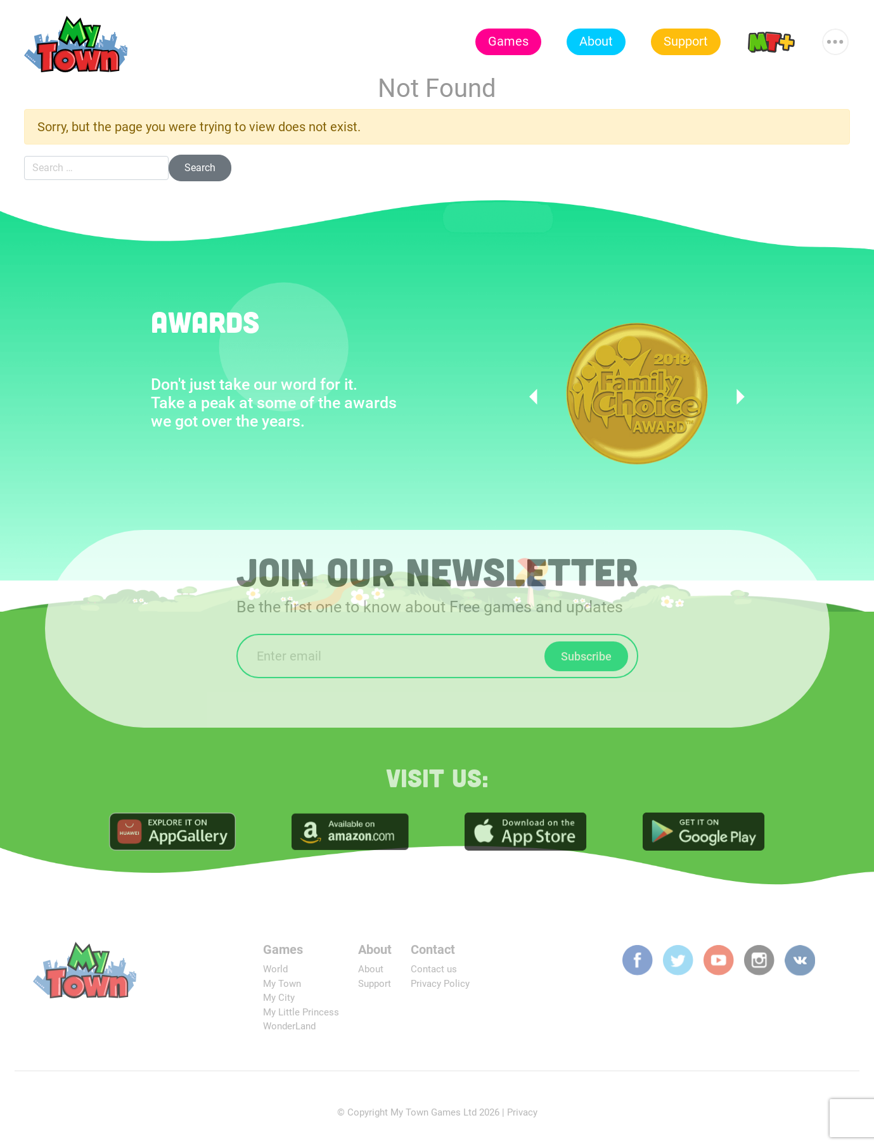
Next (737, 397)
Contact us (434, 973)
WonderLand (289, 1030)
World (275, 973)
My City (279, 1001)
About (596, 41)
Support (686, 41)
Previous (537, 397)
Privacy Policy (440, 987)
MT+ (771, 41)
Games (508, 41)
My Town (282, 987)
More (836, 36)
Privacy (522, 1115)
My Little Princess (301, 1015)
